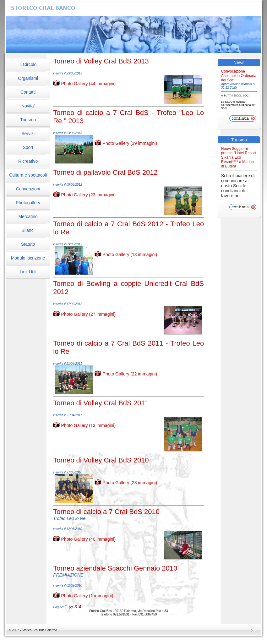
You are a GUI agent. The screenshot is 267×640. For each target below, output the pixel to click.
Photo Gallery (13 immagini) (130, 254)
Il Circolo (27, 64)
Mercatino (27, 216)
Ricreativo (28, 161)
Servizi (28, 133)
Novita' (28, 105)
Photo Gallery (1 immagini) (87, 595)
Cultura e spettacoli (28, 175)
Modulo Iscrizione (28, 257)
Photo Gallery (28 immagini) (130, 482)
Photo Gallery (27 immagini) (88, 314)
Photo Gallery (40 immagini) (88, 539)
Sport (28, 147)
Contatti (27, 92)
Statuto (28, 244)
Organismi (28, 78)
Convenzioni (28, 188)
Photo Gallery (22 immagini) (130, 373)
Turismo (28, 119)
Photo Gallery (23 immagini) (88, 194)
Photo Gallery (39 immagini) (130, 143)
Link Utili (28, 271)
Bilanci (28, 230)
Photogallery (28, 202)
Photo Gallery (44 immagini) (88, 83)
